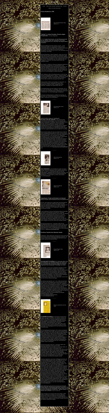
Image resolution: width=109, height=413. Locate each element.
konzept (53, 6)
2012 (54, 8)
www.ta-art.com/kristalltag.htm (52, 229)
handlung (58, 6)
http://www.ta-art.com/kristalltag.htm (60, 146)
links (61, 6)
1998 (52, 8)
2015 (59, 8)
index (47, 6)
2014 (57, 8)
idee (50, 6)
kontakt (64, 6)
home (44, 6)
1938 (49, 8)
